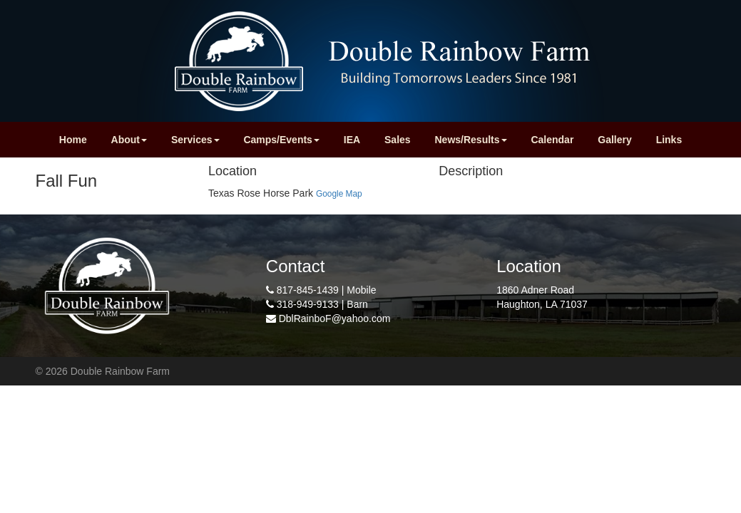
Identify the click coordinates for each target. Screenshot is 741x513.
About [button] (129, 139)
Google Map (339, 194)
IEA (352, 139)
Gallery (614, 139)
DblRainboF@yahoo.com (335, 318)
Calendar (552, 139)
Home (73, 139)
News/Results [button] (471, 139)
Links (669, 139)
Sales (397, 139)
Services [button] (195, 139)
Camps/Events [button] (281, 139)
